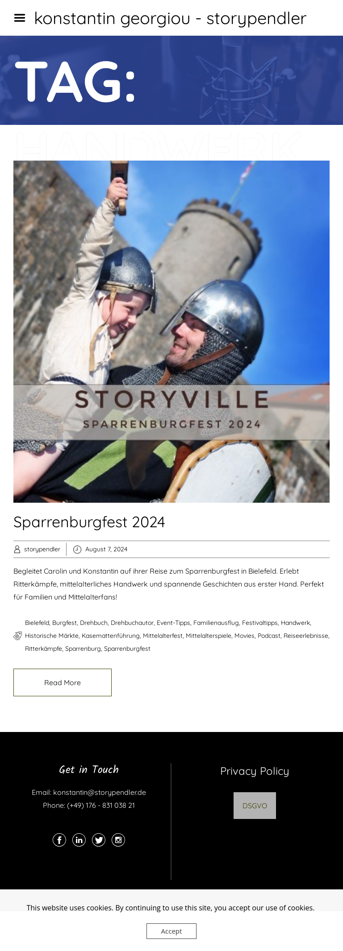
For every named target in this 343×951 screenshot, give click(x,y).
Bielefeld (37, 623)
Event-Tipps (173, 623)
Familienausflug (216, 623)
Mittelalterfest (163, 636)
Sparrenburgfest (127, 649)
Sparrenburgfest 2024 (89, 521)
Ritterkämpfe (43, 649)
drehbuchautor (132, 623)
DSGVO (255, 805)
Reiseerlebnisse (306, 636)
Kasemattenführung (111, 636)
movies (244, 636)
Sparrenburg (83, 649)
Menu (22, 18)
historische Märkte (52, 636)
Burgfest (64, 623)
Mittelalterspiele (208, 636)
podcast (269, 636)
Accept (171, 930)
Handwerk (295, 623)
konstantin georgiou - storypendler (170, 17)
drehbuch (94, 623)
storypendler (42, 549)
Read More (62, 682)
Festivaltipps (260, 623)
